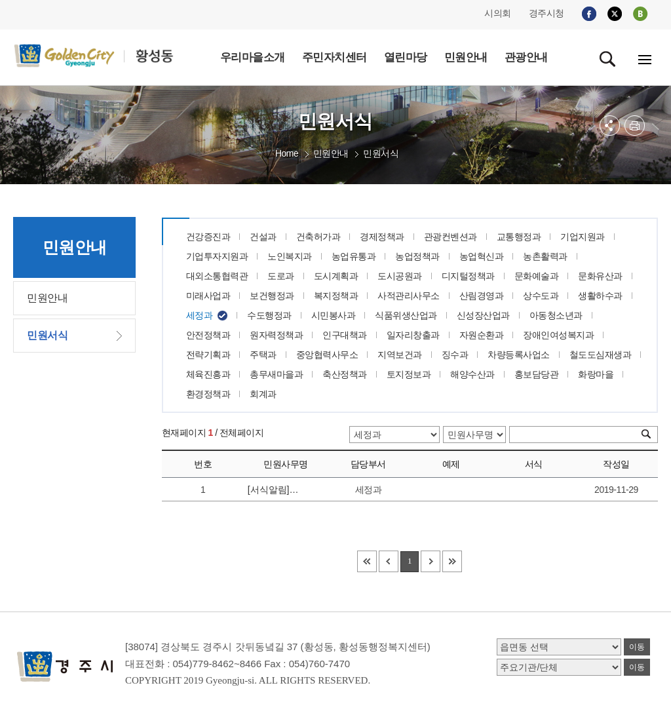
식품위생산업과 (406, 315)
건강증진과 (208, 236)
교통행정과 (519, 236)
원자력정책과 (276, 335)
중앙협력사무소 (327, 354)
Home (286, 153)
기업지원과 (582, 236)
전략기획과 (208, 354)
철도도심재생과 (600, 354)
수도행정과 (269, 315)
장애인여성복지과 (558, 335)
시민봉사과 (333, 315)
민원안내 (331, 153)
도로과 (280, 276)
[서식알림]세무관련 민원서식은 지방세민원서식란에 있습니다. (277, 489)
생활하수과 (600, 295)
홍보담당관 (536, 374)
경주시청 (546, 13)
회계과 (263, 394)
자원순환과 (481, 335)
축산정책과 (344, 374)
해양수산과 (472, 374)
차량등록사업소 (519, 354)
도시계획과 (336, 276)
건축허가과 (318, 236)
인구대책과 (344, 335)
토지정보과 (409, 374)
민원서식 (380, 153)
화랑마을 (595, 374)
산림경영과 (481, 295)
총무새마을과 (276, 374)
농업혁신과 (481, 256)
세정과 (199, 315)
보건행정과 (272, 295)
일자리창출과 (413, 335)
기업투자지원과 (217, 256)
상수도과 (540, 295)
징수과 (455, 354)
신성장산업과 (483, 315)
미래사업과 (208, 295)
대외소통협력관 (217, 276)
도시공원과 (399, 276)
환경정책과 (208, 394)
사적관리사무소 (408, 295)
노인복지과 (289, 256)
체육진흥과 (208, 374)
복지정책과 (336, 295)
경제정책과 (382, 236)
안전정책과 (208, 335)
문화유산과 (600, 276)
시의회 (497, 13)
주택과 (263, 354)
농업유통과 (354, 256)
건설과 (263, 236)
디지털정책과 (468, 276)
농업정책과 (417, 256)
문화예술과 (536, 276)
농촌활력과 (545, 256)
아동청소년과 (556, 315)
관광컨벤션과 (450, 236)
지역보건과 (399, 354)
